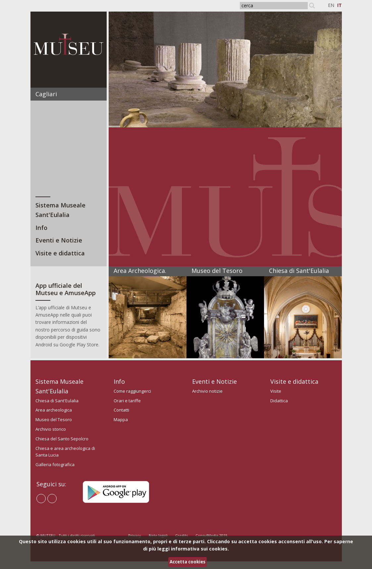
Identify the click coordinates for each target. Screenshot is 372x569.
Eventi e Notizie (58, 240)
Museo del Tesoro (53, 419)
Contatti (121, 410)
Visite (275, 391)
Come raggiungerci (132, 391)
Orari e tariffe (127, 401)
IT (339, 5)
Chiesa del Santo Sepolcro (61, 439)
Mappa (121, 419)
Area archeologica (53, 410)
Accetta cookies (187, 562)
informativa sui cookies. (200, 549)
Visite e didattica (60, 253)
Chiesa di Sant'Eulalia (57, 401)
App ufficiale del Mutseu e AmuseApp (65, 289)
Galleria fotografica (55, 464)
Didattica (279, 401)
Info (41, 228)
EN (331, 5)
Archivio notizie (207, 391)
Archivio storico (50, 429)
